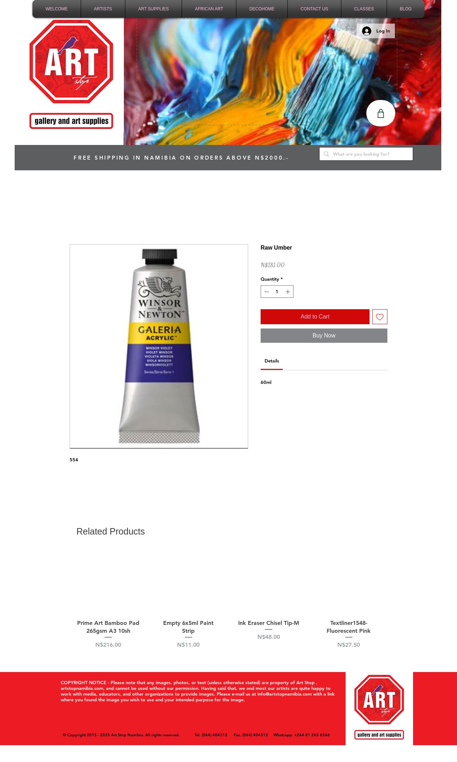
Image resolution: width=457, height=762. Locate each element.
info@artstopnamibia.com (284, 694)
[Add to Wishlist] (379, 316)
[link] (272, 361)
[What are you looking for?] (365, 153)
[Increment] (288, 292)
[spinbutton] (277, 292)
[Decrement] (266, 292)
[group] (228, 604)
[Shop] (380, 113)
